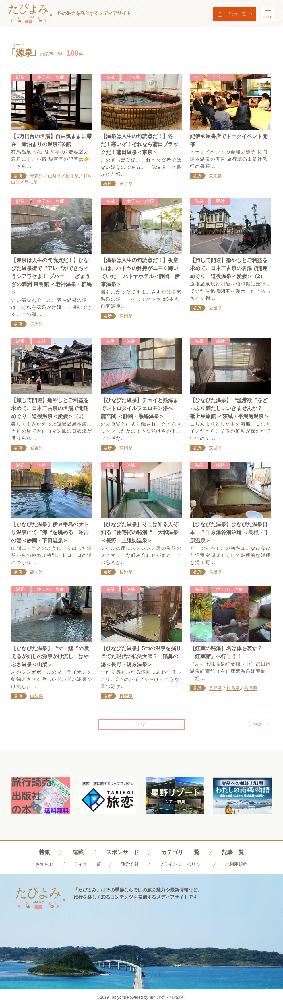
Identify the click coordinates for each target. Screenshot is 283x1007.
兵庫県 (250, 688)
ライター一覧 (87, 864)
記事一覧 (235, 14)
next (256, 724)
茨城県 (215, 448)
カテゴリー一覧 (181, 852)
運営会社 (130, 864)
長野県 (126, 572)
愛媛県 (215, 308)
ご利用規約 (236, 864)
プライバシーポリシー (182, 864)
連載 (76, 852)
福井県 (72, 176)
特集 (41, 852)
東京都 (126, 184)
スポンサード (121, 852)
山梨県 (54, 176)
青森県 (36, 176)
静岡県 (126, 316)
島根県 (31, 182)
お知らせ (44, 864)
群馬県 (36, 324)
